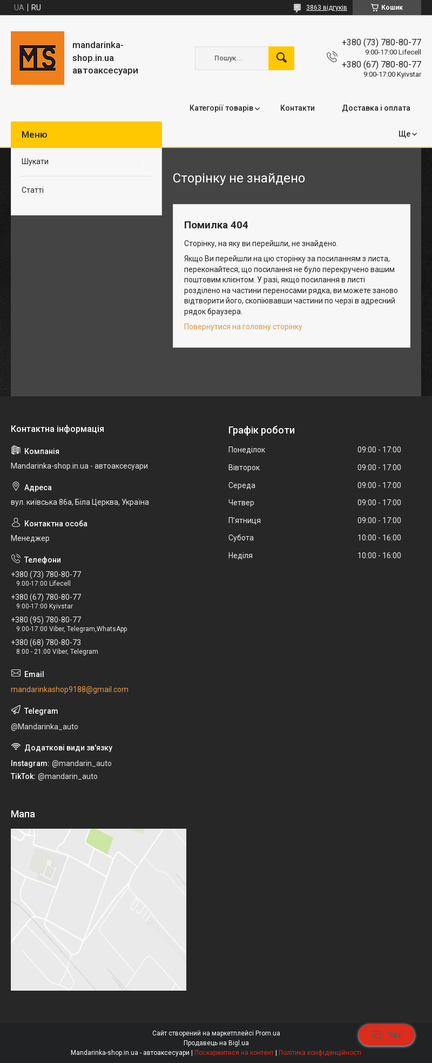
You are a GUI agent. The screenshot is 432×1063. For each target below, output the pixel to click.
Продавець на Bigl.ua (216, 1043)
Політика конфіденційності (320, 1053)
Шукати (35, 161)
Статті (33, 190)
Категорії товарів (221, 108)
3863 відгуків (326, 7)
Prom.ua (267, 1033)
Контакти (297, 108)
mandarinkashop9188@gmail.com (70, 689)
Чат (387, 1035)
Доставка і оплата (376, 108)
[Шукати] (281, 58)
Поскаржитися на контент (234, 1053)
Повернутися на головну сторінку (243, 326)
